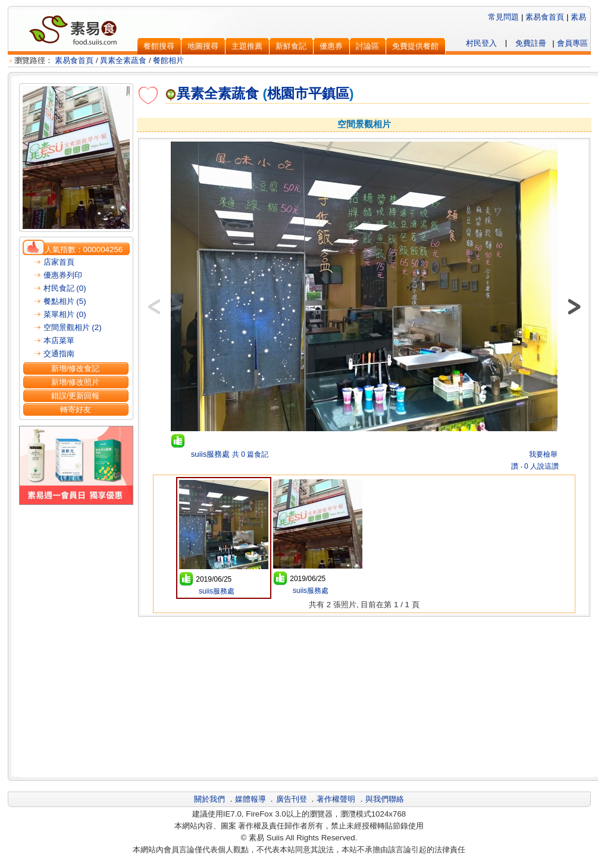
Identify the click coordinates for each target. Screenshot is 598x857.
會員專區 (572, 43)
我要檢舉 (543, 454)
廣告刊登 (291, 799)
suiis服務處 (209, 454)
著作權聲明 (336, 799)
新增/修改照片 (75, 382)
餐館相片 (168, 60)
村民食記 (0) (64, 288)
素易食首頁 (544, 16)
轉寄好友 (75, 409)
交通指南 (58, 353)
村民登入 (481, 43)
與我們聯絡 (384, 799)
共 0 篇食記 (250, 454)
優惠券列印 (62, 275)
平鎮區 (328, 93)
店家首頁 (58, 262)
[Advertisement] (364, 695)
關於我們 (209, 799)
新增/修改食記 (75, 368)
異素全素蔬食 (123, 60)
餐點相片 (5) (64, 301)
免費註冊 (530, 43)
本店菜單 (58, 340)
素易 (578, 16)
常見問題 (503, 16)
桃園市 (287, 93)
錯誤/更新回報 (75, 395)
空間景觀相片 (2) (72, 327)
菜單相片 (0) (64, 314)
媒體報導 (250, 799)
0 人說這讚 (541, 466)
